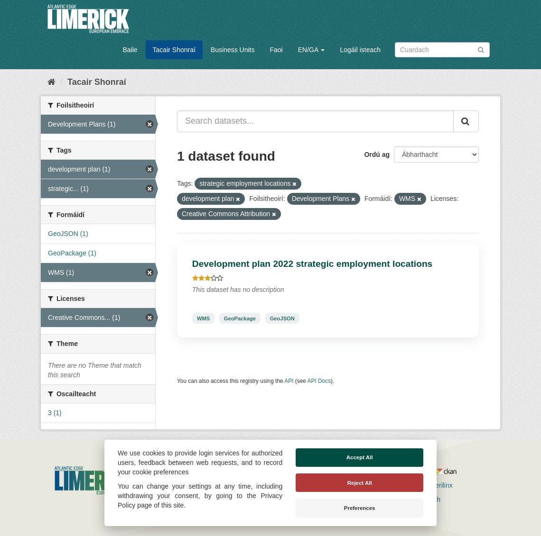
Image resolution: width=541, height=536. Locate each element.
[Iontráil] (481, 49)
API (288, 381)
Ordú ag (377, 154)
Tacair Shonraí (174, 50)
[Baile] (51, 82)
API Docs (319, 381)
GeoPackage (240, 318)
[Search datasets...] (315, 121)
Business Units (233, 50)
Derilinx (437, 485)
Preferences (359, 508)
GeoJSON (282, 318)
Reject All (359, 483)
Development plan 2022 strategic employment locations (312, 264)
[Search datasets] (442, 49)
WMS (203, 318)
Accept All (359, 457)
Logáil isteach (360, 50)
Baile (129, 50)
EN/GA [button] (311, 50)
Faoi (276, 50)
